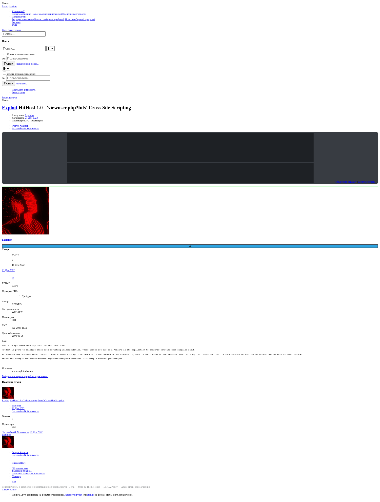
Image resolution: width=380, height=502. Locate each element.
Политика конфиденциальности (28, 477)
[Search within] (50, 48)
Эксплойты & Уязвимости (25, 414)
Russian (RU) (18, 466)
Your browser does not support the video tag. (190, 147)
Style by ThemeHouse (89, 490)
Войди (90, 498)
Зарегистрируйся (73, 498)
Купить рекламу (366, 181)
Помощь (16, 479)
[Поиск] (24, 34)
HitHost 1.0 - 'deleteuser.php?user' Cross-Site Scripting (37, 404)
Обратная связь (20, 471)
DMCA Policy (110, 490)
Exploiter (29, 115)
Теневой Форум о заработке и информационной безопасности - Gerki (38, 490)
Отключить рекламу (345, 181)
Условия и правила (22, 474)
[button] (5, 3)
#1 (13, 278)
